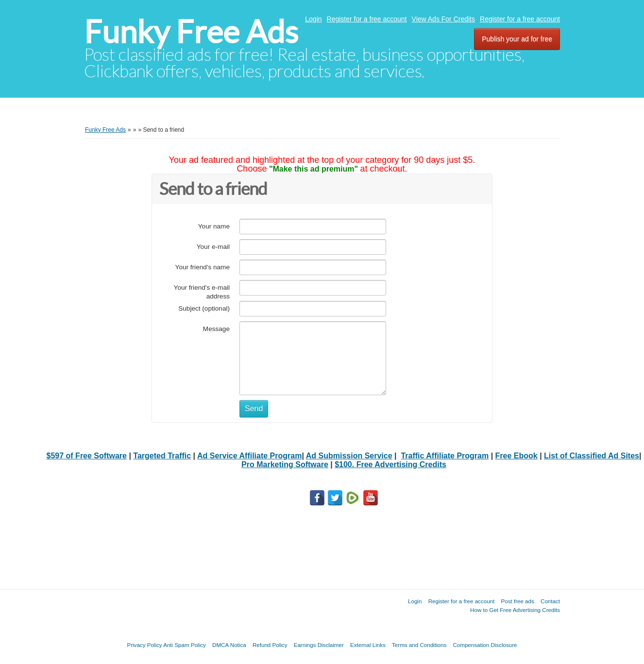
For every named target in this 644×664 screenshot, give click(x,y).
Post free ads (517, 601)
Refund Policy (270, 645)
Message (216, 328)
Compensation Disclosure (485, 645)
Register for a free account (367, 19)
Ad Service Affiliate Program (249, 456)
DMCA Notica (229, 645)
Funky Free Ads (191, 32)
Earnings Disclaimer (319, 645)
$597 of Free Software (87, 456)
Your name (214, 226)
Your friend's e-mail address (202, 292)
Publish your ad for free (517, 39)
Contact (550, 601)
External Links (368, 645)
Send (254, 408)
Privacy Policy (144, 645)
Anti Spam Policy (184, 645)
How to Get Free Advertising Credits (515, 610)
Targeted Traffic (162, 456)
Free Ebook (516, 456)
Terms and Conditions (419, 645)
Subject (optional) (204, 308)
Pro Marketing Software (284, 464)
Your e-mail (213, 246)
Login (313, 19)
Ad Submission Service (349, 456)
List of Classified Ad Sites (591, 456)
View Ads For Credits (443, 19)
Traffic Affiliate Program (445, 456)
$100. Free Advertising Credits (390, 464)
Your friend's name (202, 267)
